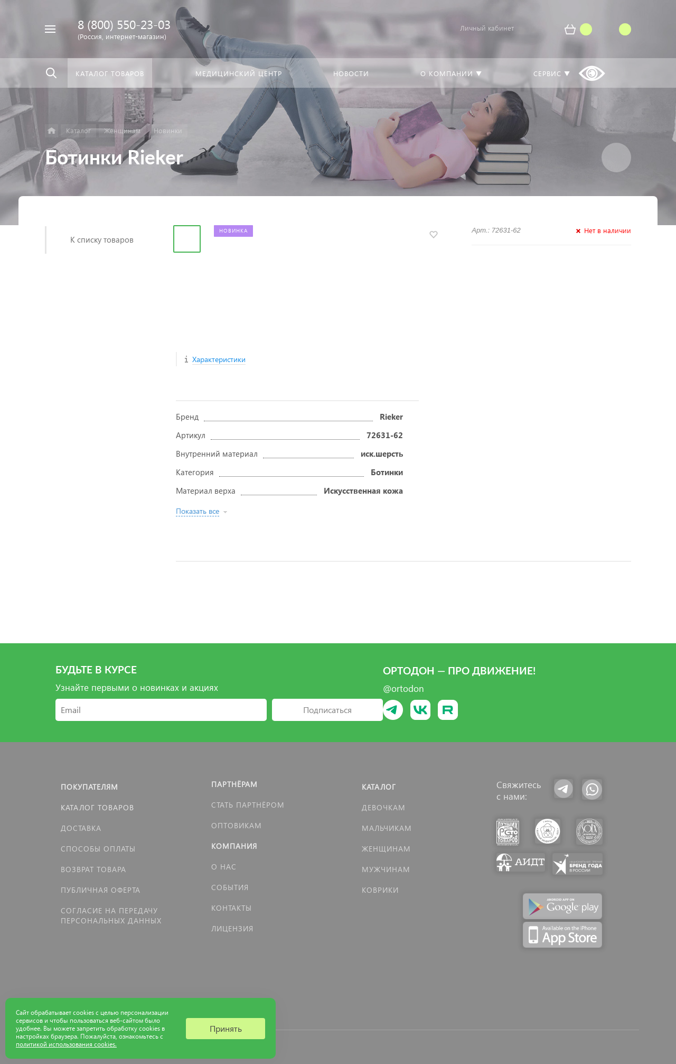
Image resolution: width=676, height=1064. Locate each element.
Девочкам (384, 807)
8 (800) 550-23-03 (124, 24)
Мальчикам (387, 828)
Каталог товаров (97, 807)
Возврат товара (93, 869)
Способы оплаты (98, 849)
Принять (226, 1028)
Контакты (231, 908)
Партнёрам (234, 784)
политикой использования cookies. (66, 1044)
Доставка (81, 828)
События (230, 887)
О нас (224, 867)
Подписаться (327, 709)
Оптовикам (236, 825)
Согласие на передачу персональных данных (111, 915)
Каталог (379, 787)
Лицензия (232, 928)
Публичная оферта (100, 890)
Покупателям (89, 787)
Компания (234, 846)
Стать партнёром (248, 805)
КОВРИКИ (380, 890)
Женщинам (386, 849)
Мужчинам (386, 869)
